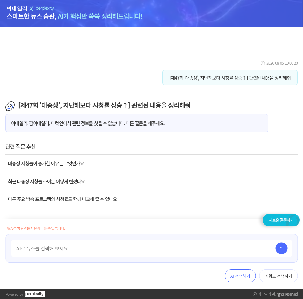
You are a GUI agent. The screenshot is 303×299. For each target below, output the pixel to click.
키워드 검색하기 (278, 276)
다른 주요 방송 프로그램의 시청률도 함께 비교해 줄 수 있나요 (62, 199)
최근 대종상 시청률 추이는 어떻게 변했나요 (46, 181)
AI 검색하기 (240, 276)
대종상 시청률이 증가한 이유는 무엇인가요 (46, 163)
